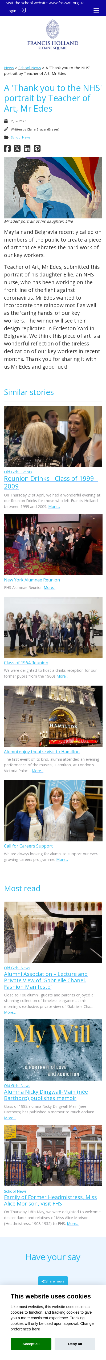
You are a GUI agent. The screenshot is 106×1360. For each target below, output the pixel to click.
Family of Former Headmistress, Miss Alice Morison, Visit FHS (50, 1200)
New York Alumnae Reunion (32, 579)
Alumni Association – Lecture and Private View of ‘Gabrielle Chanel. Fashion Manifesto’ (46, 980)
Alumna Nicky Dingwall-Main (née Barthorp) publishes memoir (46, 1094)
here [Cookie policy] (36, 1329)
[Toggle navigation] (96, 10)
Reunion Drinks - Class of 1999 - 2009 (51, 482)
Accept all (30, 1344)
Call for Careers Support (28, 846)
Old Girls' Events (18, 471)
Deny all (75, 1344)
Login (11, 10)
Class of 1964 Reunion (26, 662)
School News (29, 67)
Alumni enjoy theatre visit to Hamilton (42, 751)
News (9, 67)
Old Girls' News (17, 967)
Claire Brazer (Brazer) (43, 129)
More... (54, 505)
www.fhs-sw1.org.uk (66, 2)
